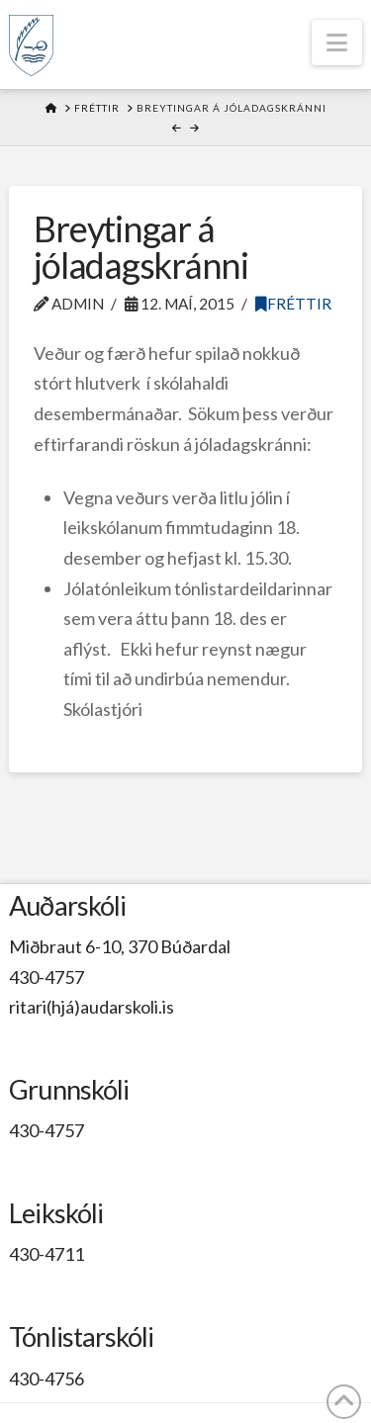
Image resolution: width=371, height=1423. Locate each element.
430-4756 (46, 1378)
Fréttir (293, 303)
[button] (337, 42)
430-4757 (46, 977)
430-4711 (46, 1254)
